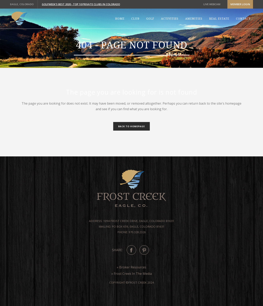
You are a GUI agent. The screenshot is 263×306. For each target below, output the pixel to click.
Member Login (240, 4)
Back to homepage (131, 126)
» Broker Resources (131, 267)
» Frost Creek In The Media (131, 273)
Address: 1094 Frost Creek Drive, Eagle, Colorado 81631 (131, 221)
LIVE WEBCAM (211, 4)
